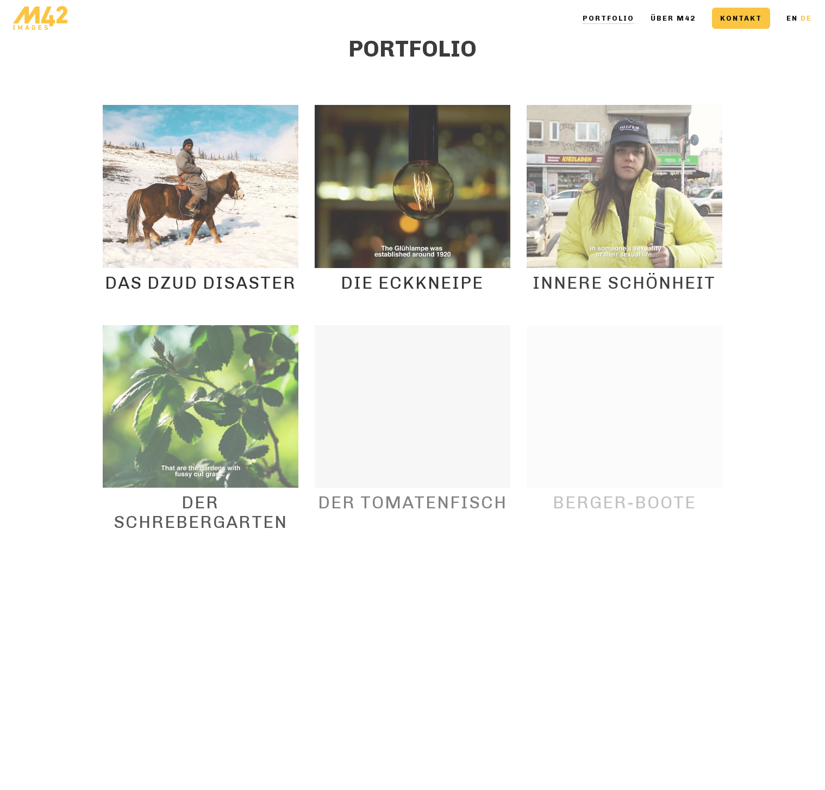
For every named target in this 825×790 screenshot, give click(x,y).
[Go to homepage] (40, 18)
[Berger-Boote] (624, 406)
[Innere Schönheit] (624, 186)
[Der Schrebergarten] (200, 406)
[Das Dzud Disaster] (200, 186)
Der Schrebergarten (201, 512)
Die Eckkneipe (412, 283)
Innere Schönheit (624, 283)
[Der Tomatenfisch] (412, 406)
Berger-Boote (624, 502)
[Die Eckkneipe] (412, 186)
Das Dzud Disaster (200, 283)
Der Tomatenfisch (412, 502)
